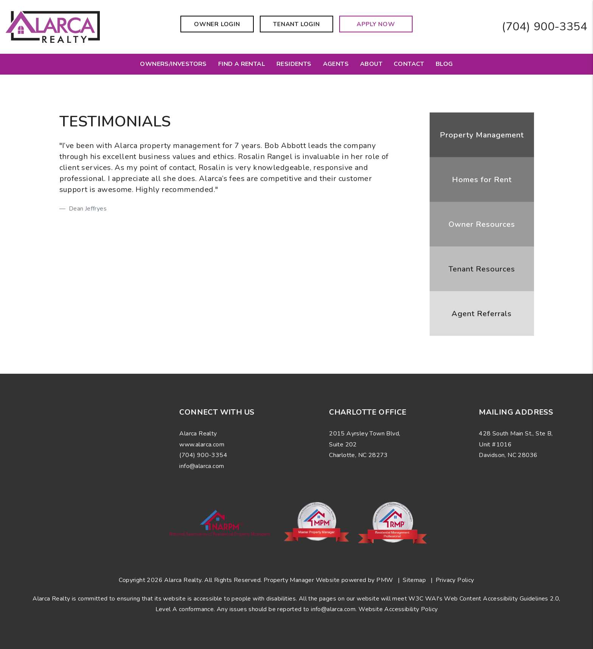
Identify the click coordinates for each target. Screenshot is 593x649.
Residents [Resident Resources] (294, 64)
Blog (444, 64)
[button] (37, 458)
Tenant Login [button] (296, 24)
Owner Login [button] (217, 24)
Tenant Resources (482, 269)
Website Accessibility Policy (398, 609)
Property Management (482, 135)
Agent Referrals (482, 314)
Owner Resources (482, 224)
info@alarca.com (333, 609)
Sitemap (414, 580)
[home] (53, 26)
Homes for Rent (482, 180)
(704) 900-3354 (544, 26)
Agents (336, 64)
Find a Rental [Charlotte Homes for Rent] (241, 64)
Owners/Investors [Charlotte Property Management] (173, 64)
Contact (409, 64)
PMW (384, 580)
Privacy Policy (455, 580)
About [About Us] (371, 64)
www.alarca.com (201, 444)
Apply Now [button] (376, 24)
